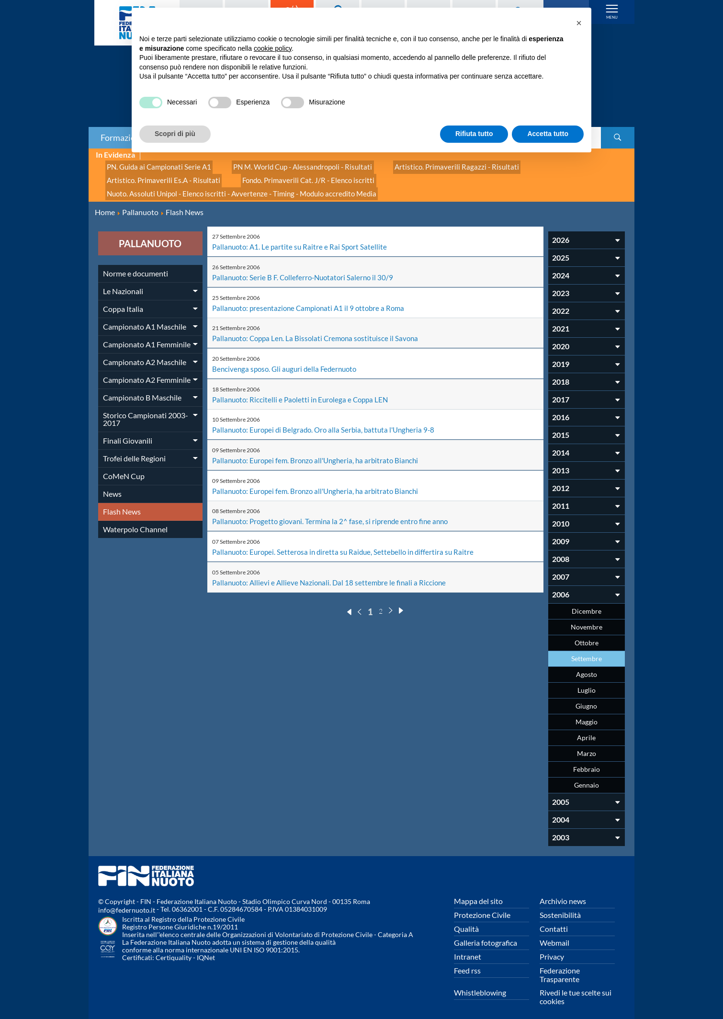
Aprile (586, 729)
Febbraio (586, 761)
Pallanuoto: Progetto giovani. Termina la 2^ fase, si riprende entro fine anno (335, 510)
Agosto (586, 666)
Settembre (586, 650)
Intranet (467, 948)
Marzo (586, 745)
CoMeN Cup (124, 467)
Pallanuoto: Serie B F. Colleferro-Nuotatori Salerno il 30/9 (306, 268)
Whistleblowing (480, 984)
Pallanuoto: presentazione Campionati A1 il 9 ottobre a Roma (313, 298)
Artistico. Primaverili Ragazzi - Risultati (435, 165)
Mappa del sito (478, 892)
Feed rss (467, 962)
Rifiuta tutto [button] (474, 133)
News (112, 485)
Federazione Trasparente (560, 966)
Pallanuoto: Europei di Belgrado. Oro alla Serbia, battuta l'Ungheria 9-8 (328, 419)
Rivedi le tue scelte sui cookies (575, 988)
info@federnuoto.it (126, 902)
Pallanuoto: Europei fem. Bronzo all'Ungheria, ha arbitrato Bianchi (320, 449)
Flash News (122, 503)
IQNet (206, 949)
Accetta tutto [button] (547, 133)
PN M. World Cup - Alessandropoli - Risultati (291, 165)
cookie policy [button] (273, 48)
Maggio (587, 714)
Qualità (466, 920)
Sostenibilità (560, 906)
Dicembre (586, 603)
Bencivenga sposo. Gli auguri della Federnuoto (287, 359)
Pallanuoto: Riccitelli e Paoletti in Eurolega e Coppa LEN (303, 389)
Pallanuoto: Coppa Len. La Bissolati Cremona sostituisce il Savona (319, 328)
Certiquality (174, 949)
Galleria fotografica (485, 934)
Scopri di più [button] (175, 133)
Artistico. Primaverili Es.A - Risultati (159, 176)
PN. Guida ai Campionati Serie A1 (155, 165)
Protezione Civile (482, 906)
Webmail (554, 934)
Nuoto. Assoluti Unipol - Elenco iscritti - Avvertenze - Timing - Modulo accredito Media (233, 187)
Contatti (554, 920)
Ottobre (587, 634)
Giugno (586, 698)
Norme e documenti (135, 265)
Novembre (586, 619)
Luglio (586, 682)
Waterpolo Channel (135, 521)
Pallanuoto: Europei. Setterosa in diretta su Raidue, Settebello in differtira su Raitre (347, 540)
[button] (579, 23)
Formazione (123, 137)
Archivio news (563, 892)
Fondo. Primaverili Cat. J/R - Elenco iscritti (295, 176)
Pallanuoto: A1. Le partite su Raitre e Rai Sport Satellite (302, 238)
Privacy (552, 948)
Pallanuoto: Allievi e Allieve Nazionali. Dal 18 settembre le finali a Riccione (332, 570)
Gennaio (586, 777)
